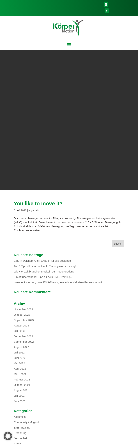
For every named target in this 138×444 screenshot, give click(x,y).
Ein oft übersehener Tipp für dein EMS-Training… (43, 136)
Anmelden (20, 319)
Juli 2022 (19, 212)
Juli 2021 (19, 255)
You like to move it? (38, 63)
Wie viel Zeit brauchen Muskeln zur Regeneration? (44, 131)
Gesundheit (21, 298)
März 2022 (20, 233)
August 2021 (21, 250)
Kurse (17, 303)
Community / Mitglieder (27, 281)
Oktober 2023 (22, 174)
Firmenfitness (45, 420)
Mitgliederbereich (58, 440)
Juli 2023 (19, 190)
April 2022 (20, 228)
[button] (8, 436)
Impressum (94, 440)
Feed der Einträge (24, 324)
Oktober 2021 (22, 244)
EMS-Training (22, 287)
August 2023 (21, 185)
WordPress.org (23, 335)
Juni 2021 (20, 260)
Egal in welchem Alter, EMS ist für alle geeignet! (42, 120)
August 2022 (21, 206)
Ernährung (20, 292)
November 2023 (23, 169)
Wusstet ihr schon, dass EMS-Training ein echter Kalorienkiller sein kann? (58, 142)
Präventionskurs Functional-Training (35, 416)
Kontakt (41, 440)
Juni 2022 (20, 217)
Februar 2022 (22, 239)
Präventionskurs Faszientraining (33, 412)
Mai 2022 (19, 223)
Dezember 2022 (23, 196)
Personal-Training (24, 420)
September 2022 (24, 201)
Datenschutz (78, 440)
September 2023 (24, 179)
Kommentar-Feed (24, 329)
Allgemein (33, 70)
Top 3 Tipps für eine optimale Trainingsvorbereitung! (45, 125)
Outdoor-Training (42, 409)
